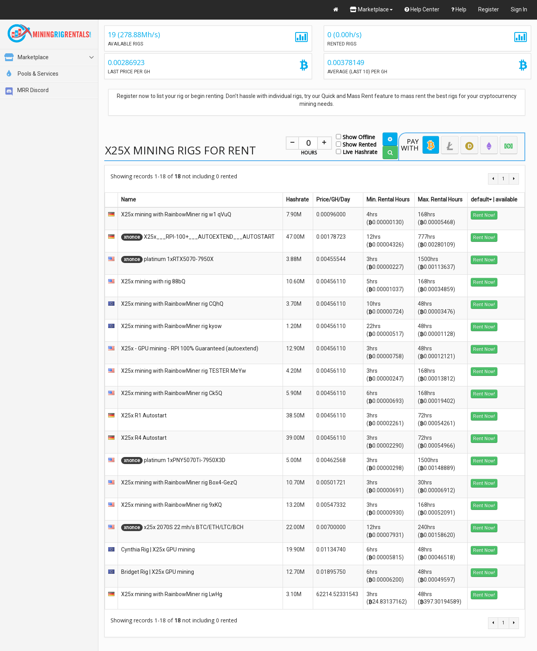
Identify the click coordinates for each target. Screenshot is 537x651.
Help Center (422, 9)
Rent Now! (484, 215)
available (506, 199)
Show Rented (356, 144)
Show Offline (355, 136)
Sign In (519, 9)
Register (488, 9)
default (481, 199)
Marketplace (371, 9)
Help (458, 9)
